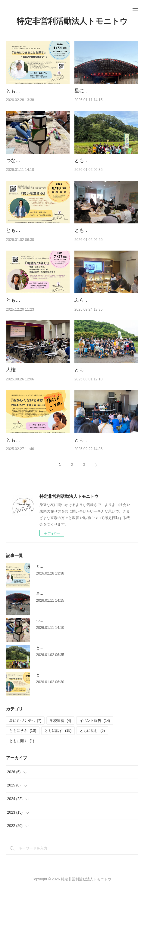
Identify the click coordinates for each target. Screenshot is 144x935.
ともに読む (92, 777)
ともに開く (21, 787)
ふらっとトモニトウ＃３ (100, 323)
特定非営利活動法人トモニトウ (72, 21)
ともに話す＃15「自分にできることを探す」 (72, 612)
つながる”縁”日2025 (27, 168)
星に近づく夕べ (25, 767)
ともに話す (58, 777)
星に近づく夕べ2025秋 (99, 90)
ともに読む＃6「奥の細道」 (104, 245)
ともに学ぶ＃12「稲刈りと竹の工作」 (67, 694)
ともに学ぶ (22, 777)
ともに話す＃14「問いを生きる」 (63, 721)
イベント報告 (95, 767)
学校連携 (60, 767)
